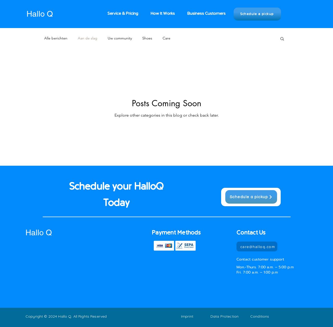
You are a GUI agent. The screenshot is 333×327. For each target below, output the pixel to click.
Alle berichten (55, 38)
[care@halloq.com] (256, 246)
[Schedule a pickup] (257, 14)
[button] (282, 39)
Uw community (120, 38)
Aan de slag (87, 38)
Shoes (147, 38)
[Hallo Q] (46, 14)
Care (166, 38)
